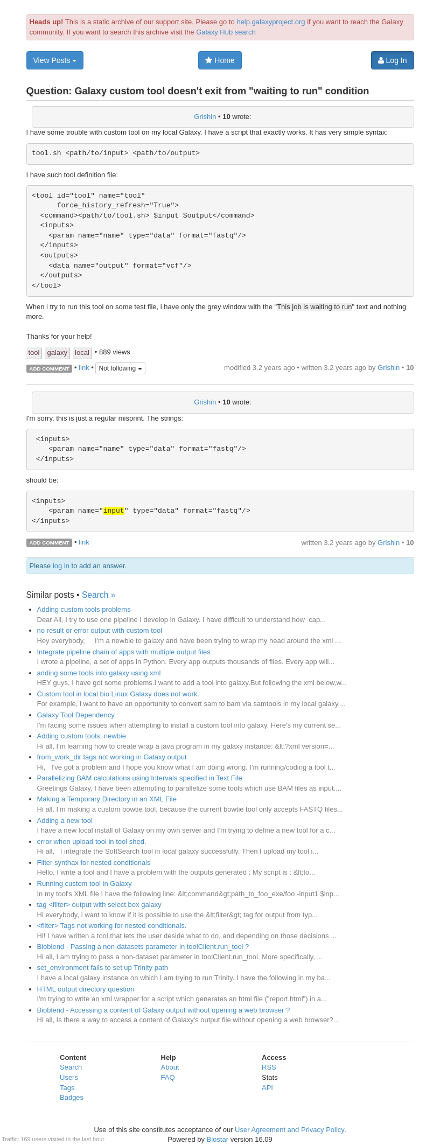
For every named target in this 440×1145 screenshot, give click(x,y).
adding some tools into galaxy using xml (99, 673)
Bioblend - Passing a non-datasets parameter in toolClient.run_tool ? (143, 946)
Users (69, 1077)
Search (71, 1067)
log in (61, 566)
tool (34, 352)
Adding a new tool (65, 820)
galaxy (57, 352)
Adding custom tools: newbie (81, 736)
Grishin (205, 117)
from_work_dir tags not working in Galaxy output (112, 757)
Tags (67, 1088)
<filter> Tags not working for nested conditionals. (112, 925)
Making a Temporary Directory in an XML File (107, 799)
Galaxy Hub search (226, 32)
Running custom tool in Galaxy (84, 883)
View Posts (55, 60)
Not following (120, 368)
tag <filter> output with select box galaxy (99, 904)
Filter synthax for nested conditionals (94, 862)
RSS (269, 1067)
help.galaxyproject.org (270, 22)
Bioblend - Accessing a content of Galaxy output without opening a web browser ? (163, 1010)
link (84, 368)
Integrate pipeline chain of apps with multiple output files (124, 652)
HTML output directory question (86, 989)
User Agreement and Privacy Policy (289, 1130)
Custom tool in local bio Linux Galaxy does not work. (118, 694)
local (82, 352)
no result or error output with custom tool (100, 630)
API (267, 1088)
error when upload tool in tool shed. (91, 841)
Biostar (217, 1139)
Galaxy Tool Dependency (76, 715)
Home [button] (219, 60)
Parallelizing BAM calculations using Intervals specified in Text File (139, 778)
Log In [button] (392, 60)
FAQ (168, 1077)
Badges (71, 1097)
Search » (98, 594)
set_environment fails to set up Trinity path (103, 968)
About (170, 1067)
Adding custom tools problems (84, 609)
